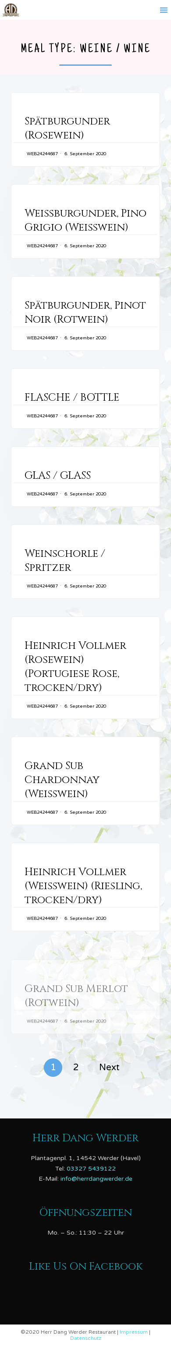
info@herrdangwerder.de (96, 1178)
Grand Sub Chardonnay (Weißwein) (62, 792)
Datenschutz (85, 1338)
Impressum (134, 1332)
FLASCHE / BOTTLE (72, 398)
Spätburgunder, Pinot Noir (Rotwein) (85, 313)
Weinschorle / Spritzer (65, 561)
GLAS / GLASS (58, 476)
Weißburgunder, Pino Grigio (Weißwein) (85, 221)
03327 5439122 (91, 1168)
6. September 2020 (85, 154)
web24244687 (42, 154)
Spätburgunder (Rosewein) (67, 128)
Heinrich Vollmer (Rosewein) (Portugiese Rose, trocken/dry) (75, 669)
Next (109, 1067)
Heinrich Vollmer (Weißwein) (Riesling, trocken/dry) (83, 905)
